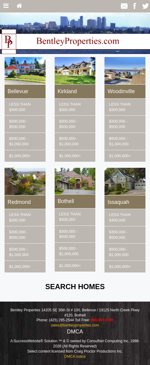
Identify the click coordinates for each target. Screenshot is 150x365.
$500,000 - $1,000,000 (19, 141)
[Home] (19, 6)
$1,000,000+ (20, 156)
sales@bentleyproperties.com (75, 325)
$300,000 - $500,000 (18, 124)
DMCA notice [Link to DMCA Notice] (75, 356)
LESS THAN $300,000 (20, 107)
